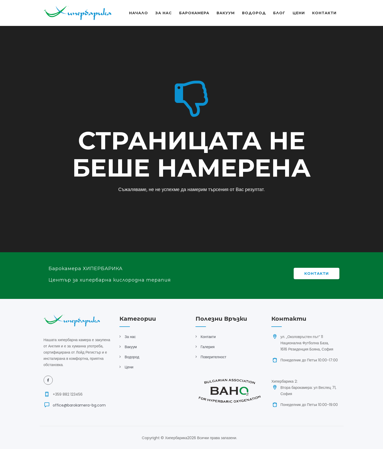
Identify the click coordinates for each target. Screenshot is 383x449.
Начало (138, 13)
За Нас (163, 13)
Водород (254, 13)
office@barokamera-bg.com (79, 405)
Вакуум (226, 13)
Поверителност (213, 357)
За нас (130, 336)
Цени (299, 13)
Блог (279, 13)
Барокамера (194, 13)
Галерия (208, 346)
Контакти (324, 13)
